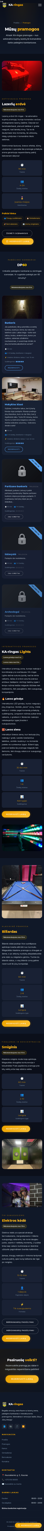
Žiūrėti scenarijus (21, 233)
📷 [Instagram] (10, 1426)
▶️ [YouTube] (23, 1426)
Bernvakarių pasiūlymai (24, 1322)
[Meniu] (40, 5)
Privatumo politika (13, 1526)
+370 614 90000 (11, 1480)
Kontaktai (5, 1462)
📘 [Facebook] (4, 1426)
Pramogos (6, 1444)
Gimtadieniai (7, 1453)
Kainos (4, 1448)
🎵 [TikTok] (17, 1426)
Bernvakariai (6, 1457)
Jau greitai (14, 520)
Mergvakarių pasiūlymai (24, 1330)
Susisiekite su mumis (13, 1484)
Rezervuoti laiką (21, 241)
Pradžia (16, 23)
